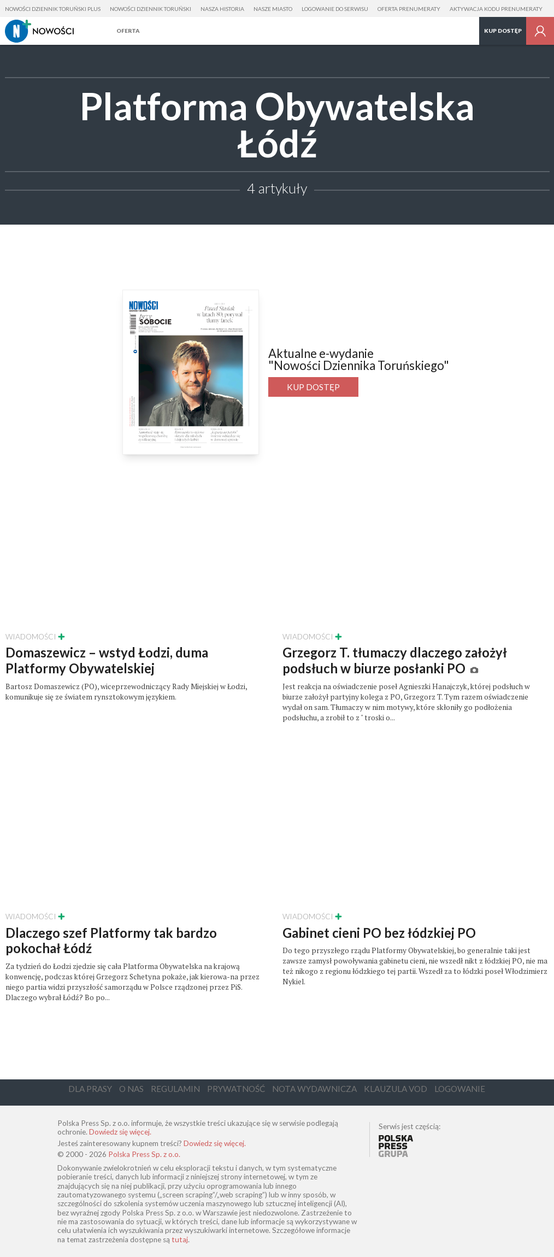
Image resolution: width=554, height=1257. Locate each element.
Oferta (128, 30)
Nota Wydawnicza (314, 1089)
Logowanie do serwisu (335, 8)
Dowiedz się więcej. (120, 1131)
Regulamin (175, 1089)
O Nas (131, 1089)
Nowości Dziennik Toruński (150, 8)
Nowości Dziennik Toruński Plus (53, 8)
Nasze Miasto (273, 8)
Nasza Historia (222, 8)
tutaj (180, 1239)
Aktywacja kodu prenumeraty (496, 8)
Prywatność (236, 1089)
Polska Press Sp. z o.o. (144, 1154)
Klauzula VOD (395, 1089)
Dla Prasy (90, 1089)
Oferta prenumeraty (409, 8)
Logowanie (459, 1089)
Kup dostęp (503, 30)
